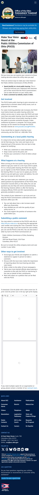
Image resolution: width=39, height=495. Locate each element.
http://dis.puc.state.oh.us (9, 223)
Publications (30, 400)
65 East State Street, (8, 436)
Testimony (17, 416)
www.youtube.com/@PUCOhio (25, 127)
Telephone (17, 410)
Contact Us (4, 426)
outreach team (32, 388)
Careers (16, 426)
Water (28, 410)
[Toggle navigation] (35, 2)
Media (3, 420)
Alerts (3, 406)
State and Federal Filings (31, 415)
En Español (29, 426)
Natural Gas (30, 404)
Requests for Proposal (30, 421)
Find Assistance (19, 32)
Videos (3, 410)
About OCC (4, 400)
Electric (16, 404)
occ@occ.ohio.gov (12, 442)
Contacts (4, 422)
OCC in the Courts (17, 421)
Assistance (17, 400)
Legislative (18, 414)
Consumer (4, 404)
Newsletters (5, 414)
